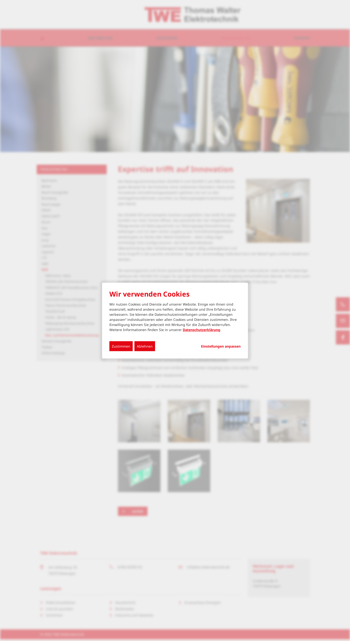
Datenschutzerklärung (201, 329)
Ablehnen (145, 346)
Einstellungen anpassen (221, 346)
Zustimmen (121, 346)
